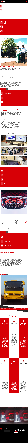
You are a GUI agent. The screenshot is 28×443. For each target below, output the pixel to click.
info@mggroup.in (16, 432)
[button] (0, 51)
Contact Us (16, 431)
